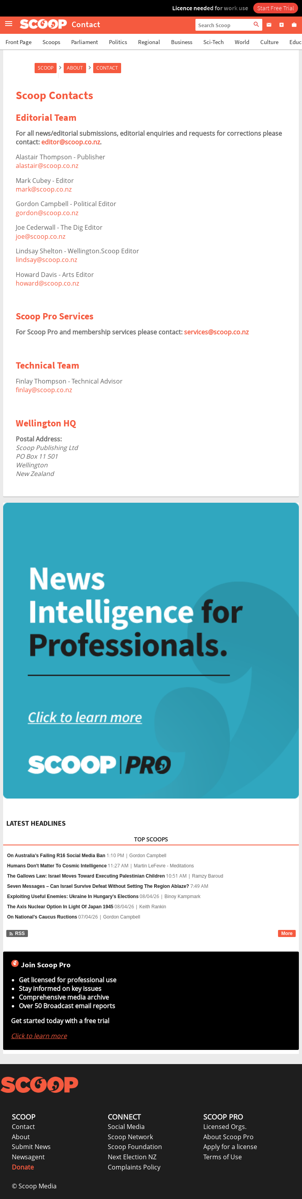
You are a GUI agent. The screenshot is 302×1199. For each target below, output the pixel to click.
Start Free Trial (275, 8)
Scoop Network (130, 1137)
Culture (269, 42)
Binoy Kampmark (182, 896)
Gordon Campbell (147, 855)
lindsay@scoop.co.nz (46, 259)
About (75, 68)
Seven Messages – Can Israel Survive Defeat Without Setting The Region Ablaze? (98, 886)
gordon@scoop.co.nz (47, 212)
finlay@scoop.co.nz (44, 390)
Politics (118, 42)
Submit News (31, 1147)
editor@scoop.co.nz (70, 142)
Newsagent (28, 1157)
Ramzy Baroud (207, 876)
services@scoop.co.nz (216, 332)
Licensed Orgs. (225, 1126)
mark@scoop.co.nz (44, 189)
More (287, 933)
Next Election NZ (132, 1157)
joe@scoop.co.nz (40, 236)
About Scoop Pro (228, 1137)
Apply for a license (230, 1147)
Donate (23, 1167)
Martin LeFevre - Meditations (164, 866)
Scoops (51, 42)
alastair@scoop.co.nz (47, 165)
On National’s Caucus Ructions (42, 917)
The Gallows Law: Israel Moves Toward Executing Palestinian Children (86, 876)
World (242, 42)
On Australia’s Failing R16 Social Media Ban (56, 855)
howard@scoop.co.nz (47, 283)
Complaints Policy (134, 1167)
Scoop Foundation (135, 1147)
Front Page (18, 42)
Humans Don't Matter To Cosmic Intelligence (57, 866)
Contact (107, 68)
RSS (17, 933)
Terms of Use (222, 1157)
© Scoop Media (34, 1186)
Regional (149, 42)
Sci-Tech (213, 42)
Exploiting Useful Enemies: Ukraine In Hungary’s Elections (72, 896)
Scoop (45, 68)
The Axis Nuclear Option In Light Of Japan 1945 (60, 906)
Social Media (126, 1126)
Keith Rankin (152, 906)
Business (181, 42)
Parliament (84, 42)
